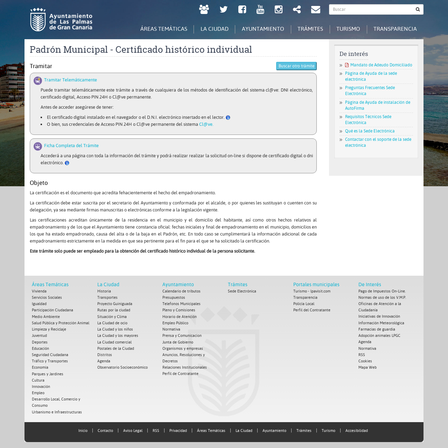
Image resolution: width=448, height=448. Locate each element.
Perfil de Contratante (180, 373)
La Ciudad (108, 284)
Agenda (103, 360)
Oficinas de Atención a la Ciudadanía (379, 307)
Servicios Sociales (47, 297)
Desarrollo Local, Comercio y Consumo (56, 401)
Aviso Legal (132, 429)
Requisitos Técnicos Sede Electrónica (368, 119)
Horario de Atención (179, 316)
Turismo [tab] (347, 29)
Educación (40, 348)
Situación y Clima (112, 316)
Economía (40, 366)
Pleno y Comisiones (178, 310)
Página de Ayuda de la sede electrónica (371, 76)
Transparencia (305, 297)
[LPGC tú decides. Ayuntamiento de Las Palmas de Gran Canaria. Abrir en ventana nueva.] (204, 10)
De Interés (369, 284)
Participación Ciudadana (52, 310)
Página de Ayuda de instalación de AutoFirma (377, 105)
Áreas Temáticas (50, 284)
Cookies (365, 360)
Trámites (237, 284)
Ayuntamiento (178, 284)
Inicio (83, 429)
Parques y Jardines (47, 373)
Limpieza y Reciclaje (49, 329)
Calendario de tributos (181, 291)
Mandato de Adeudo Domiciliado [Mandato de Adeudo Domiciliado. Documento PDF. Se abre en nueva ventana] (378, 65)
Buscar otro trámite (296, 66)
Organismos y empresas (182, 348)
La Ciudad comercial (114, 341)
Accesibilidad (356, 429)
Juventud (39, 335)
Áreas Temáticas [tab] (158, 29)
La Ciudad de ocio (112, 322)
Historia (104, 291)
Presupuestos (173, 297)
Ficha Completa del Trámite (70, 145)
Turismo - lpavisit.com (311, 291)
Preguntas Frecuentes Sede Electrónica (370, 91)
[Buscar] (418, 9)
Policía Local (303, 304)
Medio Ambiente (46, 316)
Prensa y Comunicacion (182, 335)
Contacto (105, 429)
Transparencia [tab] (394, 29)
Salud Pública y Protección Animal (60, 322)
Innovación (41, 385)
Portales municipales (316, 284)
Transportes (107, 297)
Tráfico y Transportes (50, 360)
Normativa (171, 329)
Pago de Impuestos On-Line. (382, 291)
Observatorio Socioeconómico (122, 366)
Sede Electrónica (242, 291)
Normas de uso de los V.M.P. (382, 297)
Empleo (38, 392)
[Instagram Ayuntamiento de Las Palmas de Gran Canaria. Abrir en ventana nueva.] (279, 10)
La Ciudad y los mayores (117, 335)
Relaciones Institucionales (184, 366)
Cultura (38, 379)
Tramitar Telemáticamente (69, 79)
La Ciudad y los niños (115, 329)
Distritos (104, 354)
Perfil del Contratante (311, 310)
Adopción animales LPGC (379, 335)
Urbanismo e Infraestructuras (57, 411)
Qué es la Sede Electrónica (370, 131)
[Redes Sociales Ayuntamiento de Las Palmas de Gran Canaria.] (297, 10)
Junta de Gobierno (177, 341)
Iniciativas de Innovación (379, 316)
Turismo (328, 429)
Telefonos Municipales (181, 304)
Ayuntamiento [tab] (259, 29)
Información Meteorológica (381, 322)
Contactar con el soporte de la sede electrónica (378, 142)
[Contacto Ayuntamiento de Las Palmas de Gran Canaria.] (316, 10)
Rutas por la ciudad (113, 310)
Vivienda (39, 291)
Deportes (40, 341)
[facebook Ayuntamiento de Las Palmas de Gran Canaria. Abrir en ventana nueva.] (242, 10)
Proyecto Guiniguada (114, 304)
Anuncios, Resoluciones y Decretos (183, 357)
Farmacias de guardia (376, 329)
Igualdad (39, 304)
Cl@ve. (206, 124)
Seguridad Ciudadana (50, 354)
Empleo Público (175, 322)
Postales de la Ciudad (115, 348)
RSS (361, 354)
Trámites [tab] (308, 29)
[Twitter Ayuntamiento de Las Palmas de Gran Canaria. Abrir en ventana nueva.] (223, 10)
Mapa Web (367, 366)
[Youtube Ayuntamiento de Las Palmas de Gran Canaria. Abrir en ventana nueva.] (260, 10)
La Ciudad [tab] (210, 29)
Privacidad (178, 429)
